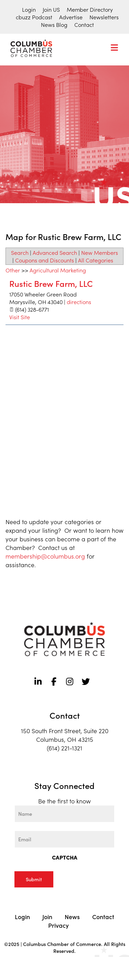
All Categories (95, 260)
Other (13, 270)
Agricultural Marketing (58, 270)
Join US (51, 9)
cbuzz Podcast (34, 17)
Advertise (71, 17)
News (72, 916)
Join (47, 916)
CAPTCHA (64, 857)
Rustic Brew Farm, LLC (51, 283)
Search (20, 252)
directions (79, 301)
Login (29, 9)
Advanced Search (55, 252)
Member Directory (90, 9)
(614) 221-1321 (64, 747)
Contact (84, 24)
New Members (99, 252)
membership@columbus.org (45, 556)
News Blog (54, 24)
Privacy (58, 925)
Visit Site (19, 317)
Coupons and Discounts (44, 260)
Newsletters (104, 17)
